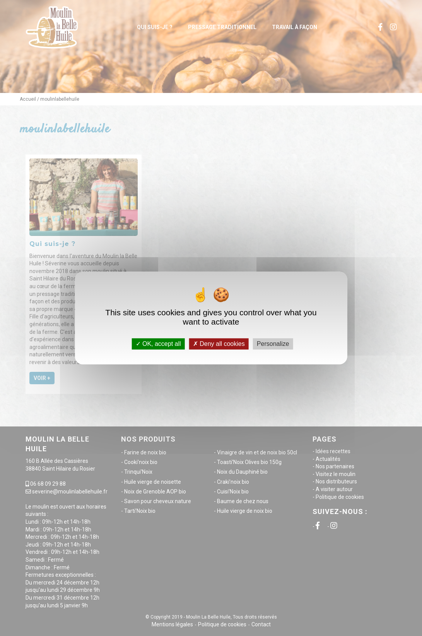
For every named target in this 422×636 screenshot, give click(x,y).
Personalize (273, 343)
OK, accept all (158, 343)
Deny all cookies (219, 343)
